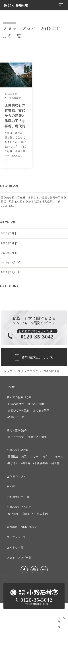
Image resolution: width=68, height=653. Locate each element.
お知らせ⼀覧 (15, 547)
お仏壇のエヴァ (16, 476)
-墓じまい (13, 463)
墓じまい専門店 (13, 575)
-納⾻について (15, 417)
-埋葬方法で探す (37, 437)
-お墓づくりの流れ (18, 410)
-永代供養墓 (40, 463)
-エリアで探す (15, 437)
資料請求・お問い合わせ (22, 527)
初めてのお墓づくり (19, 397)
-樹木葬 (26, 463)
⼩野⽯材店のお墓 (18, 450)
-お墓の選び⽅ (15, 404)
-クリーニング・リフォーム (46, 456)
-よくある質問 (41, 410)
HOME (11, 387)
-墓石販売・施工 (17, 456)
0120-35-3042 (34, 600)
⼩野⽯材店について (19, 507)
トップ (8, 371)
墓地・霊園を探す (18, 430)
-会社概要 (13, 513)
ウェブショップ (16, 537)
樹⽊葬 (11, 486)
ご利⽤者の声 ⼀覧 (18, 497)
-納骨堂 (55, 463)
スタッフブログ (28, 371)
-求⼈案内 (42, 513)
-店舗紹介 (27, 513)
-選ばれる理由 (35, 404)
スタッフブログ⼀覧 (19, 557)
